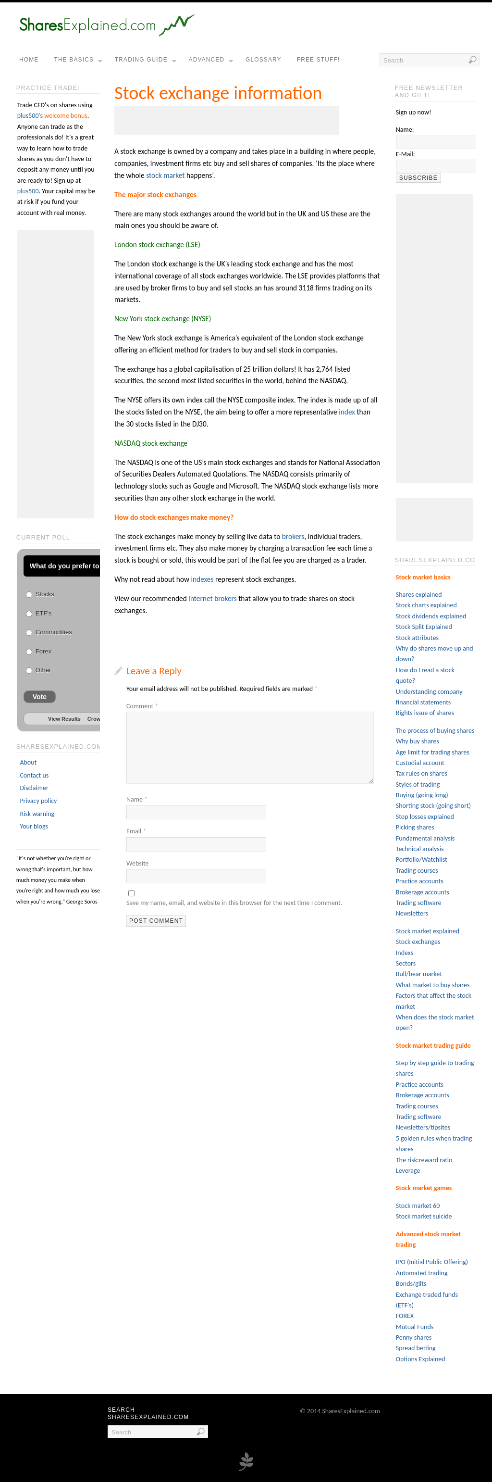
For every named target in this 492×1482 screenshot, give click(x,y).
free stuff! (318, 59)
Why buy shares (417, 741)
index (347, 411)
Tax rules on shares (421, 773)
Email (136, 831)
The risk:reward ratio (424, 1160)
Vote (40, 697)
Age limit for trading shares (432, 752)
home (28, 59)
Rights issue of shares (425, 713)
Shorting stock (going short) (433, 806)
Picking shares (415, 827)
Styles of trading (418, 784)
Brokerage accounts (422, 892)
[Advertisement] (226, 120)
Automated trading (422, 1273)
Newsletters (412, 913)
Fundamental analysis (425, 838)
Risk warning (37, 814)
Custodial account (420, 763)
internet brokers (212, 598)
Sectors (406, 963)
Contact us (34, 775)
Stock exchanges (418, 942)
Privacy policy (38, 801)
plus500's (30, 116)
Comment (142, 706)
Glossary (264, 59)
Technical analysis (420, 849)
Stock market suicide (424, 1216)
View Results (64, 719)
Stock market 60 (418, 1206)
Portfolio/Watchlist (421, 859)
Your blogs (34, 826)
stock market (165, 175)
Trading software (419, 903)
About (28, 762)
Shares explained (419, 594)
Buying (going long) (422, 795)
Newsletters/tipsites (423, 1127)
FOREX (405, 1316)
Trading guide (145, 62)
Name (137, 799)
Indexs (404, 953)
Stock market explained (427, 931)
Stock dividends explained (431, 616)
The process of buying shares (435, 731)
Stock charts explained (426, 605)
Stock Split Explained (424, 627)
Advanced (211, 62)
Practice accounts (419, 881)
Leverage (408, 1171)
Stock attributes (417, 638)
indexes (202, 579)
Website (137, 863)
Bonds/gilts (411, 1284)
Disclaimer (34, 788)
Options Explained (420, 1359)
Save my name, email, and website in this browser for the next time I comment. (234, 903)
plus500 (28, 191)
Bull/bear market (419, 974)
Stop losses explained (425, 817)
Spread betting (416, 1348)
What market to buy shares (433, 985)
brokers (293, 536)
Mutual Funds (414, 1327)
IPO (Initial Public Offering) (432, 1262)
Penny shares (414, 1337)
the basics (78, 62)
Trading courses (417, 871)
